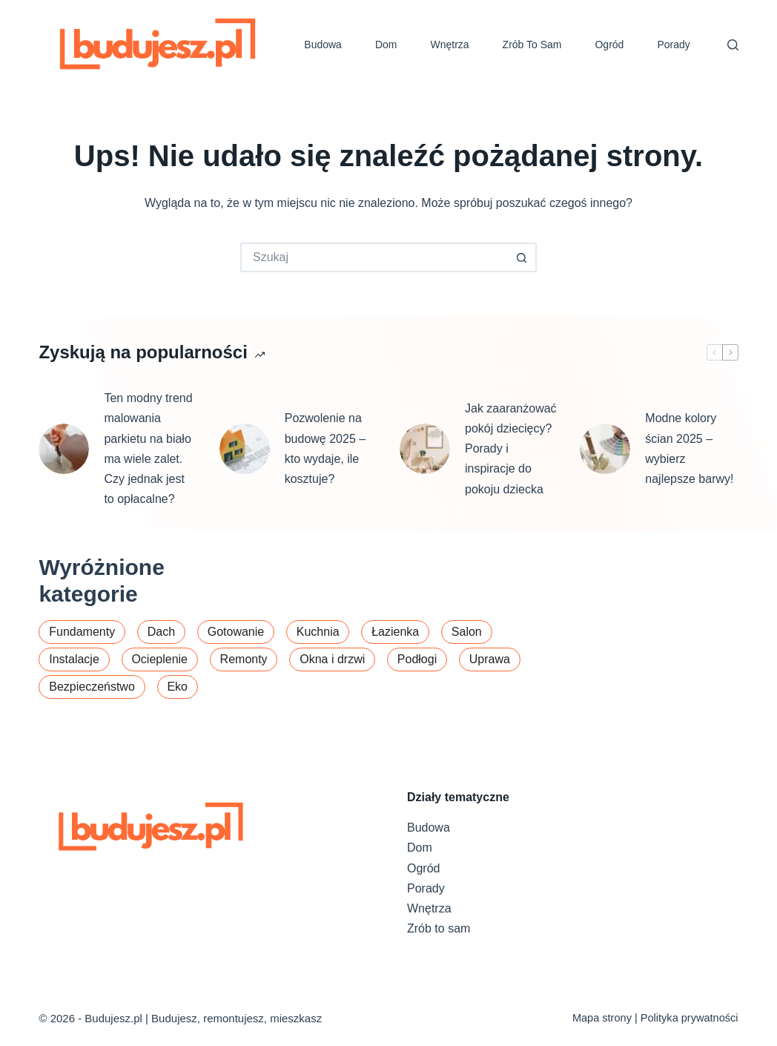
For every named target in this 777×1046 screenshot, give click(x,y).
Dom (386, 44)
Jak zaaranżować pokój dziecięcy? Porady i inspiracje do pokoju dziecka (511, 449)
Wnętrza (449, 44)
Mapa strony (602, 1018)
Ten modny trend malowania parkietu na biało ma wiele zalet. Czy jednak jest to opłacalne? (148, 448)
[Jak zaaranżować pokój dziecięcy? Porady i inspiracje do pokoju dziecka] (425, 449)
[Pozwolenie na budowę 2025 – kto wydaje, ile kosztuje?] (244, 449)
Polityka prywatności (689, 1018)
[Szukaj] (732, 44)
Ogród (609, 44)
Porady (673, 44)
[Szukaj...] (373, 257)
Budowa (323, 44)
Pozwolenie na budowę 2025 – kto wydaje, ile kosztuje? (325, 448)
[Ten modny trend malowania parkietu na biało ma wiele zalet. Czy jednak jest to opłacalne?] (64, 449)
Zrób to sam (532, 44)
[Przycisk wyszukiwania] (522, 257)
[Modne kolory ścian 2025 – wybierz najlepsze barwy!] (605, 449)
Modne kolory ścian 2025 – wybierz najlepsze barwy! (689, 448)
